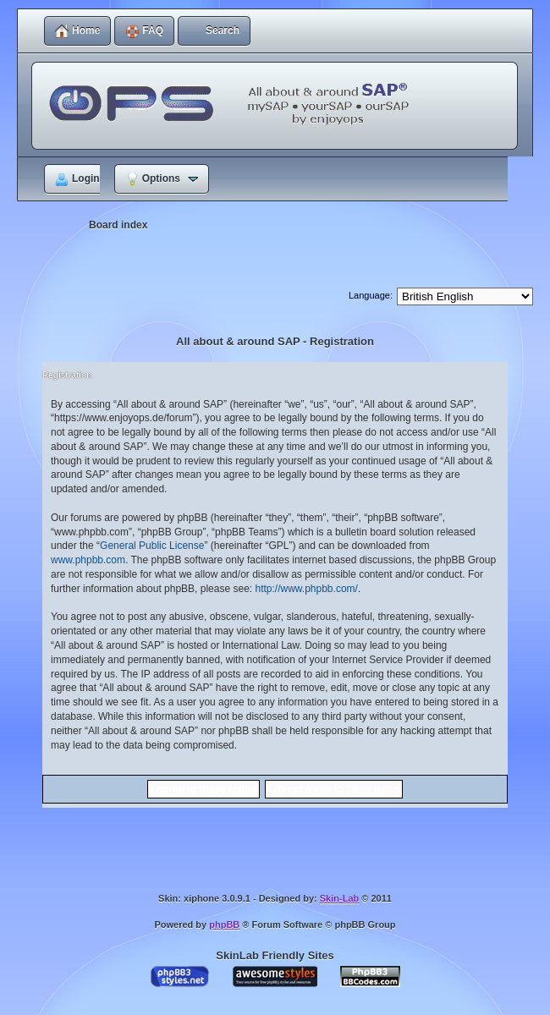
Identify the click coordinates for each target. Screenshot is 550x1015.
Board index (118, 225)
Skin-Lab (339, 898)
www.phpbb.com (88, 560)
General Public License (152, 545)
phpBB (224, 924)
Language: (371, 295)
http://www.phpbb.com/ (306, 589)
